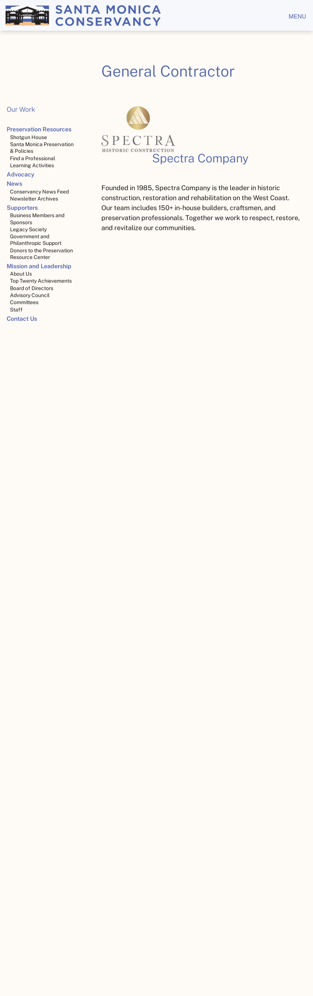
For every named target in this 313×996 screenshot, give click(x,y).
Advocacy (20, 174)
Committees (24, 302)
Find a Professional (32, 158)
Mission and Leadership (39, 266)
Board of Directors (31, 288)
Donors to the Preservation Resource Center (41, 254)
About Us (21, 274)
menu (297, 16)
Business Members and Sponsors (37, 218)
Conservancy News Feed (39, 192)
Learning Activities (32, 165)
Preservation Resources (39, 129)
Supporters (22, 207)
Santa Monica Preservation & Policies (42, 147)
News (14, 183)
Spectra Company (200, 158)
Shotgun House (28, 137)
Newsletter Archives (34, 199)
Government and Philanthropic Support (35, 239)
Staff (16, 310)
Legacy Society (28, 229)
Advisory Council (30, 295)
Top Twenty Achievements (41, 281)
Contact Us (22, 318)
